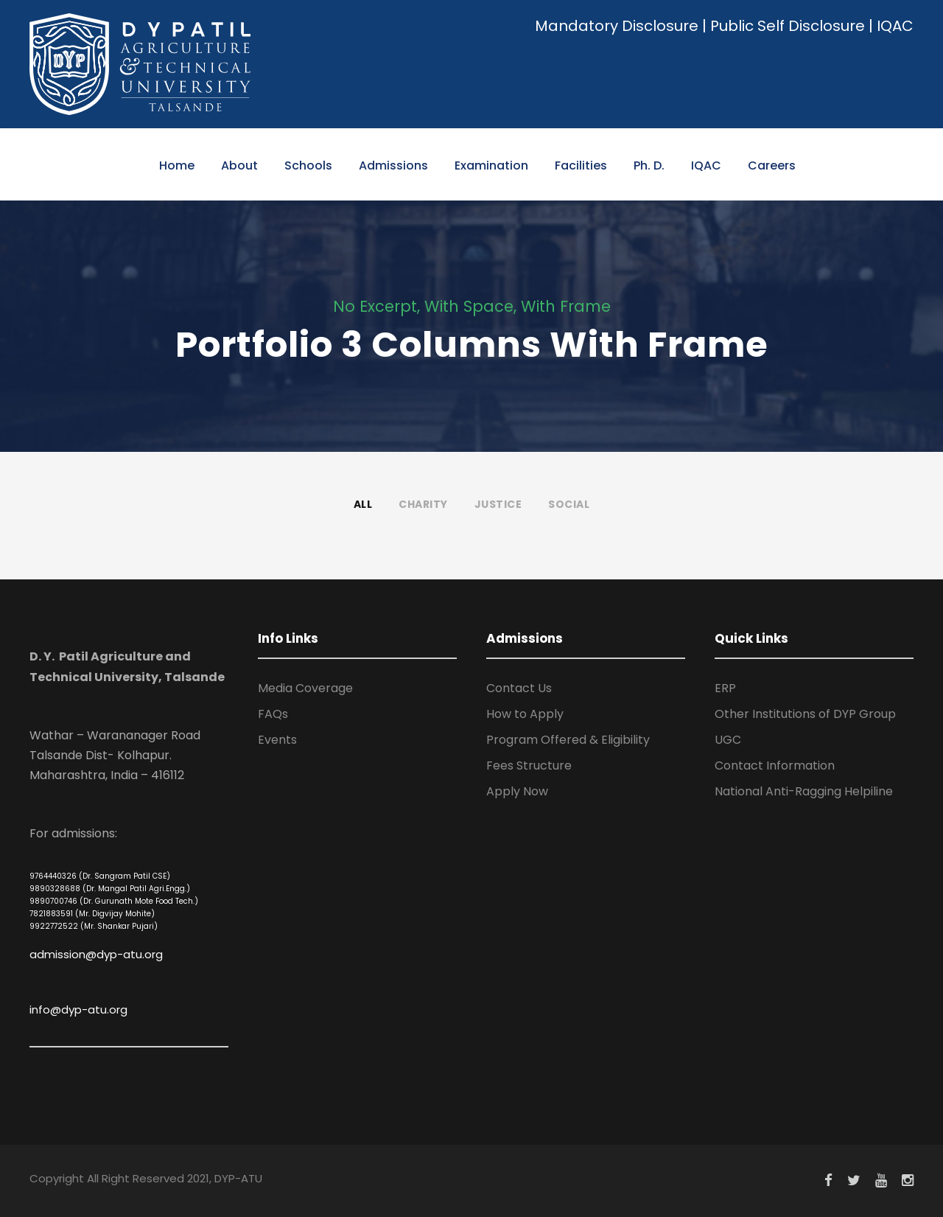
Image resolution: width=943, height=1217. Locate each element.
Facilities (581, 165)
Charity (423, 504)
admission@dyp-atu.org (96, 954)
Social (568, 504)
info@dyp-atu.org (78, 1009)
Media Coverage (305, 688)
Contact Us (519, 688)
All (363, 504)
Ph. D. (649, 165)
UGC (728, 739)
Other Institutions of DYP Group (805, 713)
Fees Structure (529, 765)
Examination (491, 165)
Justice (498, 504)
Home (176, 165)
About (239, 165)
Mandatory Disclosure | (621, 25)
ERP (725, 688)
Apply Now (517, 791)
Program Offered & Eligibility (568, 739)
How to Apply (525, 713)
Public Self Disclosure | (791, 25)
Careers (772, 165)
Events (277, 739)
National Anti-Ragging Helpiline (804, 791)
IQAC (895, 25)
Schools (308, 165)
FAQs (273, 713)
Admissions (393, 165)
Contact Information (775, 765)
